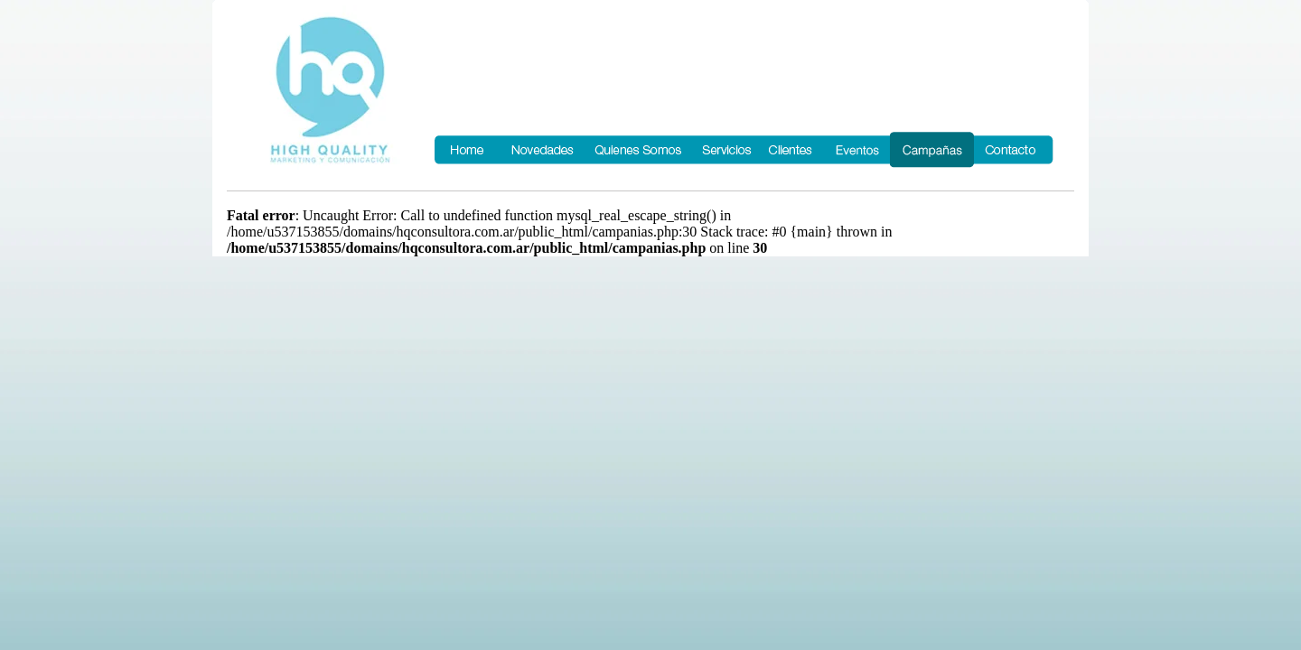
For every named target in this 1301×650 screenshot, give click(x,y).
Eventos (856, 150)
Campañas (932, 150)
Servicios (725, 150)
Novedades (542, 150)
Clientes (791, 150)
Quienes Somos (638, 150)
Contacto (1014, 150)
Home (467, 150)
